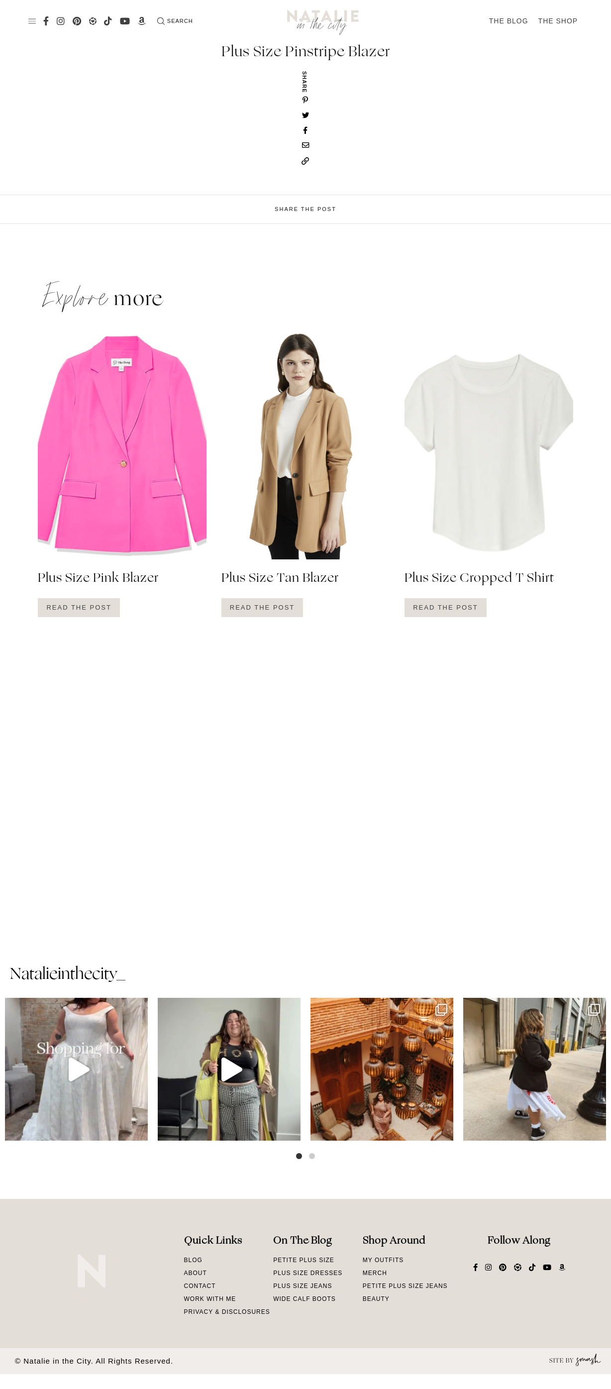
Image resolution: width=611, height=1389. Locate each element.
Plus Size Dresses (307, 1273)
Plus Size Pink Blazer (98, 579)
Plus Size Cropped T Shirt (479, 579)
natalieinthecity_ (67, 975)
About (195, 1273)
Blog (193, 1260)
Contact (200, 1285)
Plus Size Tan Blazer (280, 579)
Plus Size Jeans (302, 1285)
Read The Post (78, 607)
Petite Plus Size (303, 1260)
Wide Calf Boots (304, 1298)
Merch (375, 1273)
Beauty (376, 1298)
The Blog (508, 21)
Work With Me (210, 1298)
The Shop (558, 21)
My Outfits (383, 1260)
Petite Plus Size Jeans (405, 1285)
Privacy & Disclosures (227, 1311)
